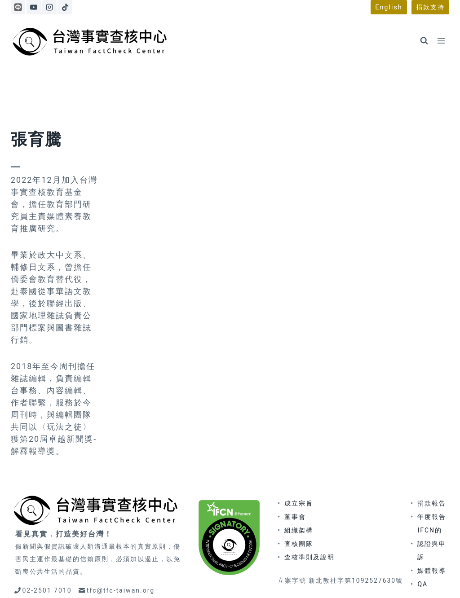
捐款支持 (430, 7)
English (388, 7)
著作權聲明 (328, 580)
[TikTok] (65, 7)
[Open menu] (441, 41)
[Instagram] (49, 7)
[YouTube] (34, 7)
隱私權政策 (371, 580)
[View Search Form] (424, 41)
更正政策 (289, 580)
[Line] (18, 7)
